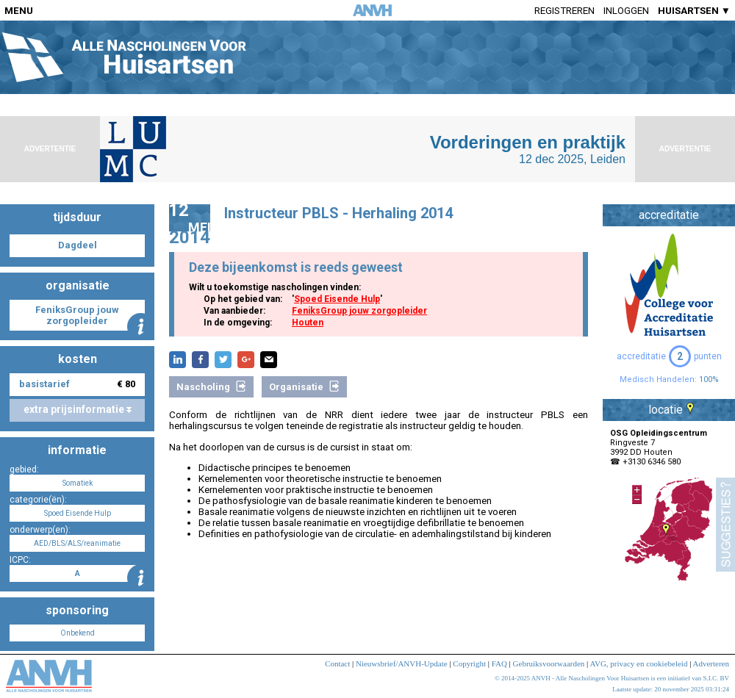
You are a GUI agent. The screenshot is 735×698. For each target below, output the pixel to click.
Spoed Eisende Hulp (337, 299)
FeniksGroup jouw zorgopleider (359, 311)
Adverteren (711, 663)
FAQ (499, 663)
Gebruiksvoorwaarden (549, 663)
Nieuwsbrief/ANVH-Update (402, 663)
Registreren (564, 10)
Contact (337, 663)
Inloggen (626, 10)
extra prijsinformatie (78, 409)
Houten (307, 322)
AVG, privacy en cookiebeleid (638, 663)
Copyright (469, 663)
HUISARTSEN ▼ (694, 10)
